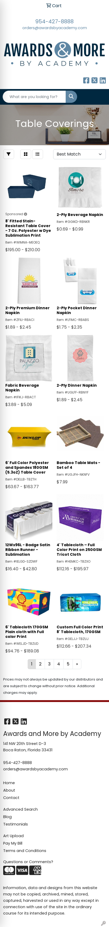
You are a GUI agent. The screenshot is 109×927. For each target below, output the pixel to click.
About (9, 790)
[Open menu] (98, 96)
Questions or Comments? (28, 861)
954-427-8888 (54, 21)
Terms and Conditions (24, 850)
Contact (11, 797)
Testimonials (15, 824)
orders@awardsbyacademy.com (54, 27)
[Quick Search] (34, 97)
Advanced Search (20, 809)
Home (9, 782)
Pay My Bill (12, 843)
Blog (7, 816)
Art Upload (13, 835)
